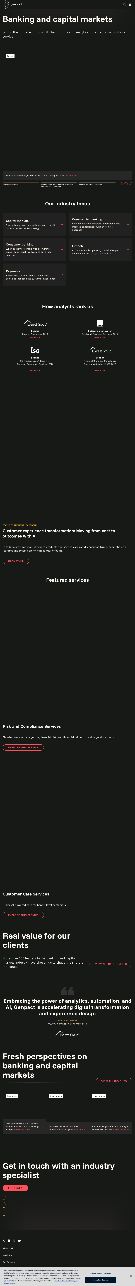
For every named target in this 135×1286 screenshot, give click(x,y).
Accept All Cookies (100, 1280)
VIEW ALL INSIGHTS (114, 1081)
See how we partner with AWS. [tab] (90, 184)
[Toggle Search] (124, 4)
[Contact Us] (15, 1188)
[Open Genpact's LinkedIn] (14, 1241)
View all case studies (111, 964)
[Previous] (126, 183)
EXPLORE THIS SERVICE (23, 747)
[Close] (131, 1276)
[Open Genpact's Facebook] (9, 1240)
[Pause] (121, 183)
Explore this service (23, 915)
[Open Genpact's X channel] (4, 1241)
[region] (67, 1276)
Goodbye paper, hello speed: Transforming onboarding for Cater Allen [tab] (57, 185)
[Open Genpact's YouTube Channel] (19, 1241)
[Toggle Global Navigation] (130, 4)
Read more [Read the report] (16, 560)
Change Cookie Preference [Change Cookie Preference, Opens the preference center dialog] (100, 1273)
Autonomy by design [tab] (10, 184)
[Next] (130, 183)
